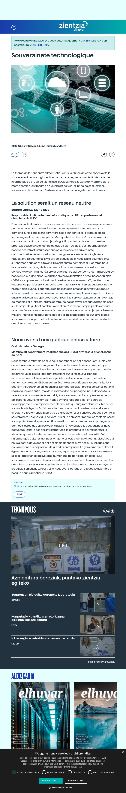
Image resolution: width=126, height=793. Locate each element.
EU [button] (24, 154)
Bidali (19, 494)
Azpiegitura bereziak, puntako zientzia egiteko (55, 580)
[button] (13, 27)
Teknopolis (23, 509)
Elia (88, 40)
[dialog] (63, 771)
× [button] (123, 752)
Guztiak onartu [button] (50, 780)
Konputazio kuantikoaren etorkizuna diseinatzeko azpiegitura (38, 618)
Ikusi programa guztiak (101, 661)
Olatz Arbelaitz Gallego (24, 146)
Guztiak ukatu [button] (76, 780)
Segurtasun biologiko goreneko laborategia (43, 594)
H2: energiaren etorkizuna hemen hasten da (43, 638)
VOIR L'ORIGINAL (40, 44)
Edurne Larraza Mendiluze (51, 146)
